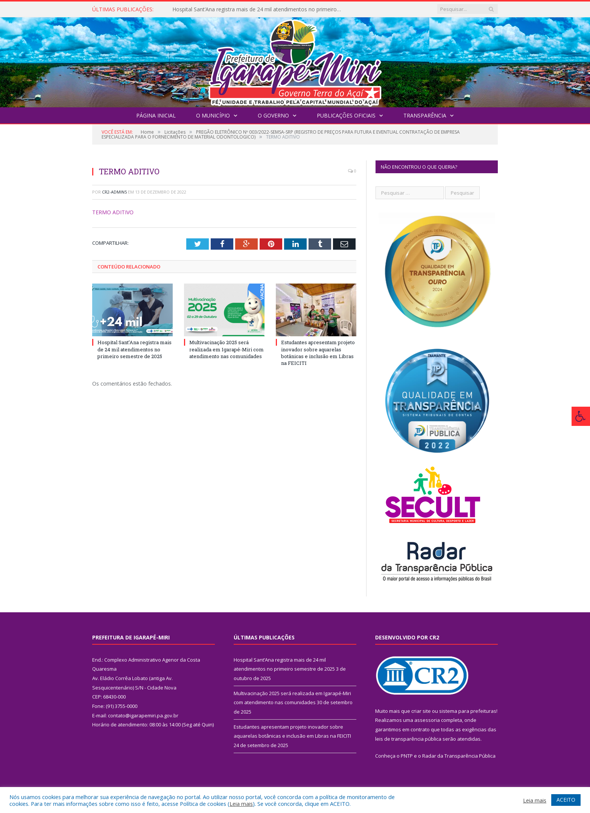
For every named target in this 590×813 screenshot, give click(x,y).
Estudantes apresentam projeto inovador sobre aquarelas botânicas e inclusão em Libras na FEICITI (318, 352)
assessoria (427, 720)
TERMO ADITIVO (113, 212)
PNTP (407, 755)
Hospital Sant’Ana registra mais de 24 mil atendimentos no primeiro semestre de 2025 (258, 9)
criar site (421, 711)
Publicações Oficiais (346, 115)
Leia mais (241, 803)
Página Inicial (156, 115)
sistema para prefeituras (467, 711)
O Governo (273, 115)
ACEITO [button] (566, 799)
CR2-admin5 (114, 192)
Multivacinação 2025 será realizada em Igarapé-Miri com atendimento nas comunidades (226, 349)
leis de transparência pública (408, 738)
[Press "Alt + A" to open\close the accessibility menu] (581, 416)
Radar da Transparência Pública (459, 755)
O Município (213, 115)
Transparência (424, 115)
